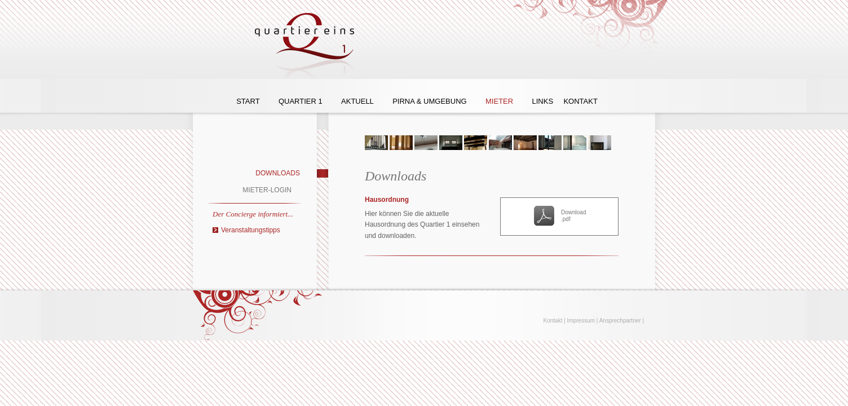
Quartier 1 (301, 101)
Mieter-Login (267, 190)
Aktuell (357, 101)
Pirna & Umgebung (429, 101)
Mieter (499, 101)
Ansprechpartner (620, 320)
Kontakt (580, 101)
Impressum (581, 320)
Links (542, 101)
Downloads (277, 173)
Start (247, 101)
